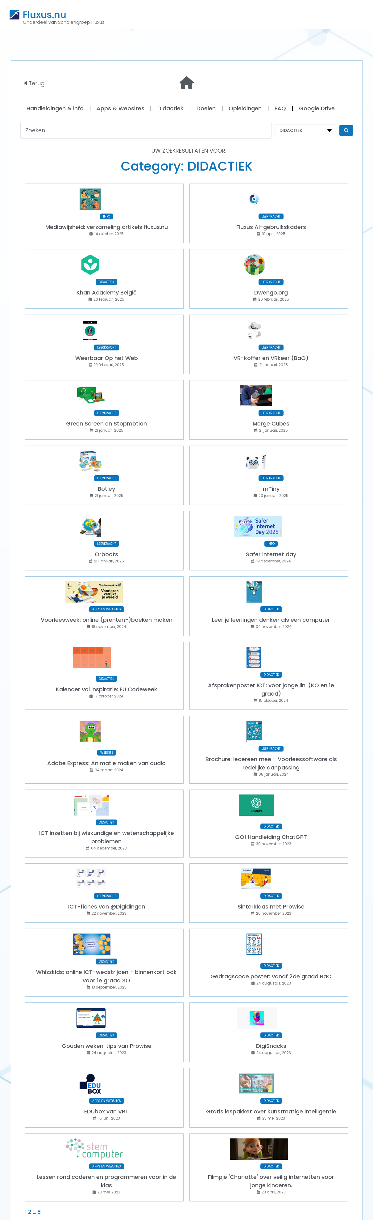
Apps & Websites (120, 108)
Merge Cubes (271, 412)
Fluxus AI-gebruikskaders (271, 224)
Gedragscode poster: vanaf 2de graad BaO (271, 943)
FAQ (280, 108)
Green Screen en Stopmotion (106, 412)
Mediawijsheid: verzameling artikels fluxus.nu (106, 224)
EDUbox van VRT (106, 1073)
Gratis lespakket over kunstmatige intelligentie (271, 1073)
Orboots (106, 538)
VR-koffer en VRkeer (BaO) (271, 350)
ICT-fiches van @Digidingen (106, 876)
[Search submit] (346, 130)
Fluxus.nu (44, 14)
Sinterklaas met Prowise (271, 876)
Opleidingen (245, 108)
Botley (106, 475)
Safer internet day (271, 538)
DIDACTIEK (106, 276)
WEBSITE (106, 728)
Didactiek (170, 108)
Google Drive (317, 108)
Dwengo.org (271, 287)
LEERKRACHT (271, 213)
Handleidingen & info (55, 108)
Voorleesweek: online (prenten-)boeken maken (106, 600)
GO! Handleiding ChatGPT (271, 810)
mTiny (271, 475)
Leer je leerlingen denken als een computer (271, 600)
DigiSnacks (271, 1010)
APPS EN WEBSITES (106, 590)
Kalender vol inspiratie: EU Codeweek (106, 667)
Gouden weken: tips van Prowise (106, 1010)
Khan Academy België (107, 287)
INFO (106, 213)
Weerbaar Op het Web (106, 350)
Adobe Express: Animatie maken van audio (106, 739)
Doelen (206, 108)
